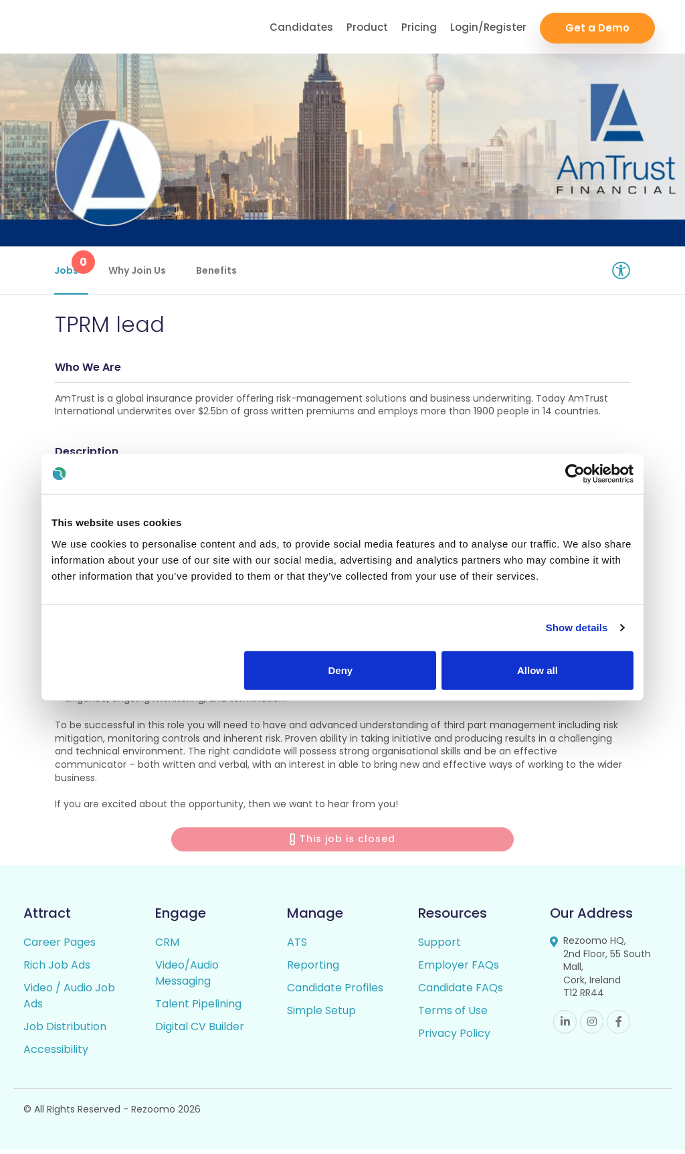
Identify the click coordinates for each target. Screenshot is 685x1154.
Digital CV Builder (199, 1030)
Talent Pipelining (198, 1007)
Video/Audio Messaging (187, 977)
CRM (167, 946)
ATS (297, 946)
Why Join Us (138, 270)
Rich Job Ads (56, 969)
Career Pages (59, 946)
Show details (577, 627)
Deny (340, 669)
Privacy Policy (454, 1037)
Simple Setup (321, 1014)
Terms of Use (453, 1014)
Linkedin (565, 1026)
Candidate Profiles (335, 991)
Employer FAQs (458, 969)
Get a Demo (597, 27)
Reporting (313, 969)
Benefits (217, 270)
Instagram (591, 1026)
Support (439, 946)
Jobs (72, 263)
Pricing (419, 27)
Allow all (537, 669)
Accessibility (55, 1053)
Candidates (301, 27)
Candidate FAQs (460, 991)
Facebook (618, 1026)
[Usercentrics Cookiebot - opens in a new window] (574, 474)
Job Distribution (64, 1030)
